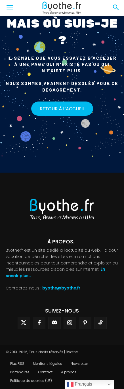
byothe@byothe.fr (61, 288)
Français (79, 384)
